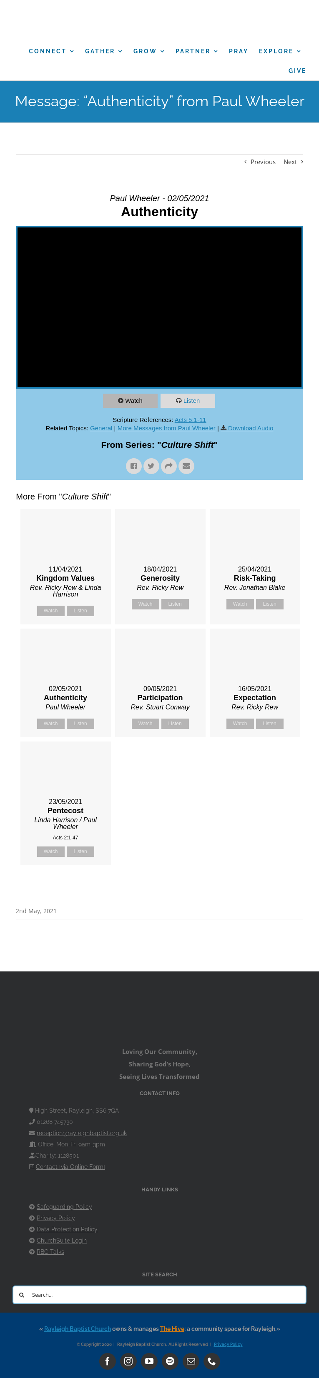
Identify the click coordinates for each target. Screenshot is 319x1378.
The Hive (172, 1329)
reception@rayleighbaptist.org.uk (82, 1133)
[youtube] (149, 1361)
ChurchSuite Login (62, 1240)
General (101, 428)
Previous (263, 161)
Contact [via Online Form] (70, 1166)
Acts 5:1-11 (190, 419)
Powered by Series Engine (272, 886)
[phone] (211, 1361)
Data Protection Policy (67, 1229)
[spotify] (170, 1361)
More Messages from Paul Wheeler (167, 428)
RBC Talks (50, 1251)
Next (290, 161)
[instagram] (128, 1361)
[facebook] (107, 1361)
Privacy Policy (56, 1218)
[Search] (22, 1295)
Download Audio (250, 428)
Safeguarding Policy (64, 1206)
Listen (191, 400)
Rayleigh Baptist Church (77, 1329)
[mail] (191, 1361)
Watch (134, 400)
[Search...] (159, 1295)
